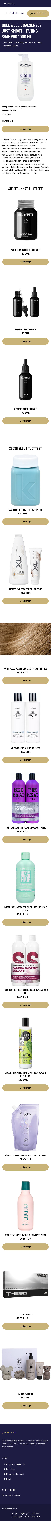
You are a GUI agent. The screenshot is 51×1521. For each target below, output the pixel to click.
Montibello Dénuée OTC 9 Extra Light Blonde (25, 668)
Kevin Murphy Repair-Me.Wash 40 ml (25, 509)
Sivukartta (35, 1516)
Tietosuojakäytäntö (20, 1516)
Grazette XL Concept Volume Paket (25, 589)
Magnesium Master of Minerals (25, 249)
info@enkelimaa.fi (9, 3)
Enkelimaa (10, 1469)
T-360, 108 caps (25, 1314)
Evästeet (35, 1513)
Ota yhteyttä (24, 1513)
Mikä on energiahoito (15, 1464)
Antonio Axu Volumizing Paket (25, 748)
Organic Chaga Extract (25, 408)
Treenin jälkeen (20, 106)
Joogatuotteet (38, 13)
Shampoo (32, 106)
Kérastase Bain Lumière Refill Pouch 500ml (25, 1155)
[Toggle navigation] (5, 13)
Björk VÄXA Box (25, 1393)
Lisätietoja (25, 129)
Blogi (8, 1479)
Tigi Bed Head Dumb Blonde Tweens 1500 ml (25, 827)
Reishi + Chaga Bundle (25, 329)
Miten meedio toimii (15, 1474)
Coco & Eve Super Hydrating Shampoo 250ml (25, 1234)
